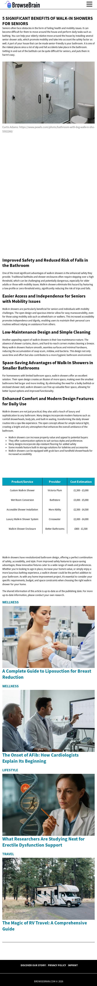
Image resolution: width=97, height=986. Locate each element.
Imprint (73, 965)
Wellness (10, 602)
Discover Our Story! (33, 965)
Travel (8, 854)
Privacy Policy (57, 965)
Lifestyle (10, 770)
